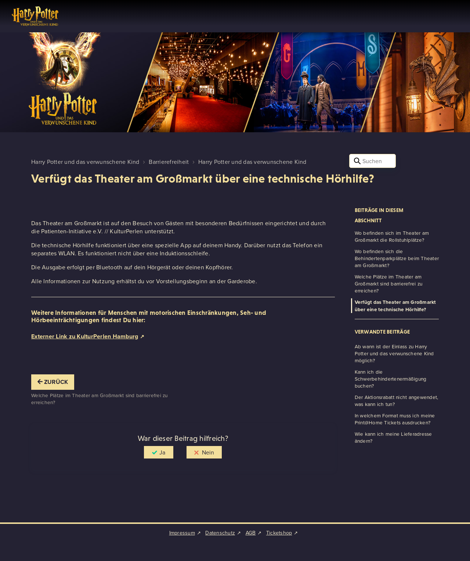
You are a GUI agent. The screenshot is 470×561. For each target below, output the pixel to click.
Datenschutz (220, 532)
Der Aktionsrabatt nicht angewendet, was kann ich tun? (396, 400)
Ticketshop (279, 532)
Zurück (52, 382)
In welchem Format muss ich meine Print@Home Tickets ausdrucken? (395, 419)
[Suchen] (372, 161)
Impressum (182, 532)
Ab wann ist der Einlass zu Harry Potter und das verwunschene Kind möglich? (394, 353)
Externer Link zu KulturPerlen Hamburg (84, 336)
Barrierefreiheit (169, 162)
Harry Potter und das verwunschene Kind (85, 162)
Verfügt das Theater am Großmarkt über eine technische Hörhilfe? (395, 305)
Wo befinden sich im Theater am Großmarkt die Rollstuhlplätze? (392, 236)
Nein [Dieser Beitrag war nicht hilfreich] (208, 452)
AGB (251, 532)
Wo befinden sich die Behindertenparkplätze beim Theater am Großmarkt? (397, 258)
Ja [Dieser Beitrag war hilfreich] (162, 452)
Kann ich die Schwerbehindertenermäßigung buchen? (391, 378)
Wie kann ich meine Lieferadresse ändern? (393, 437)
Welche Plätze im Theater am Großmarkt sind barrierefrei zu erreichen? (389, 283)
